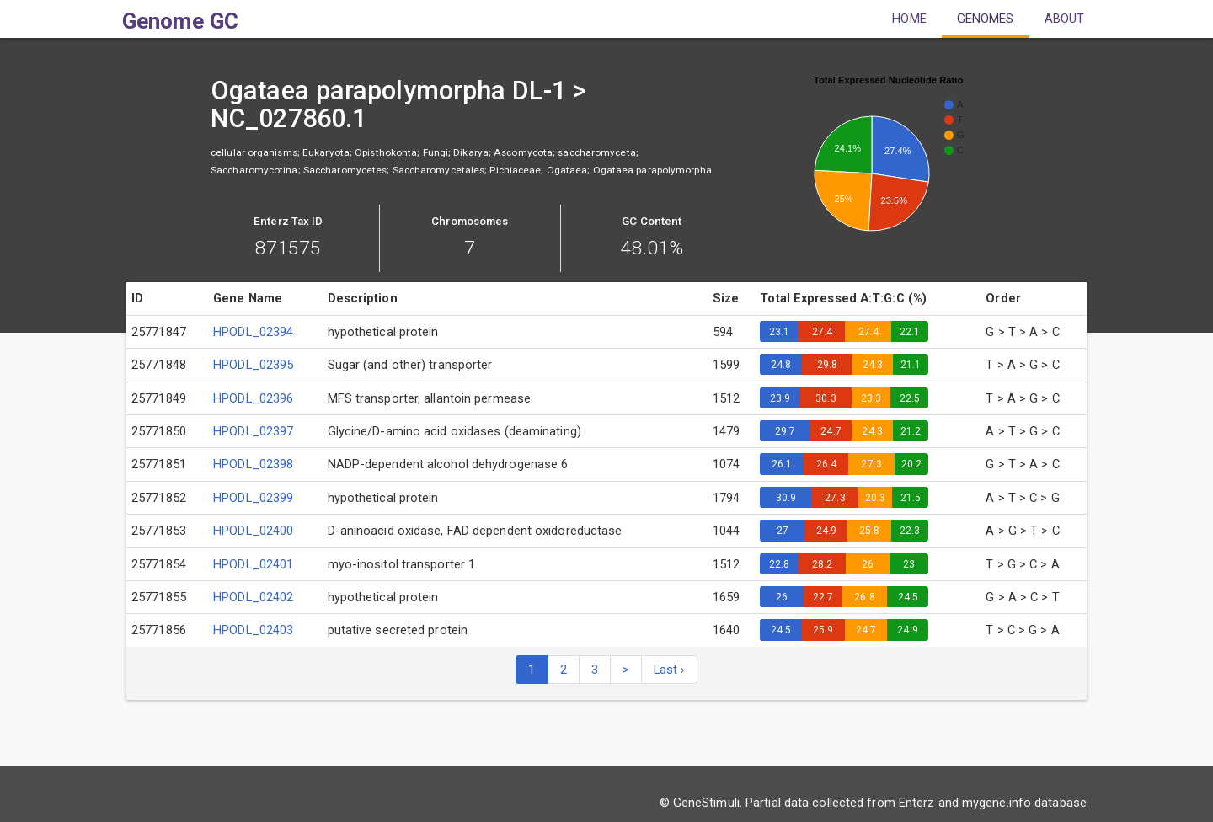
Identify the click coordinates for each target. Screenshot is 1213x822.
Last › (669, 669)
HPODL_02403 (253, 630)
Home (909, 18)
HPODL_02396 (253, 398)
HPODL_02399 (253, 497)
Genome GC (180, 21)
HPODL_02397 (253, 431)
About (1065, 18)
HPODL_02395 (253, 364)
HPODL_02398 (253, 464)
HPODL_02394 (253, 331)
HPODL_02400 (253, 530)
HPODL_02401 (253, 564)
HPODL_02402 (253, 597)
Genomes (985, 18)
